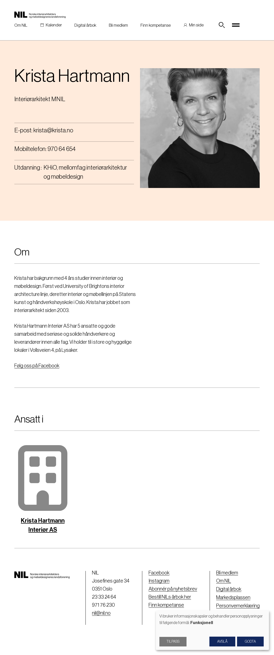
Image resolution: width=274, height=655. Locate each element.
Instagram (159, 581)
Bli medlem (118, 25)
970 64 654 (62, 149)
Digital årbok (85, 25)
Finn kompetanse (156, 25)
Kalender (54, 25)
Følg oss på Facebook (36, 365)
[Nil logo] (40, 15)
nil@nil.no (101, 613)
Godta (250, 641)
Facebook (159, 572)
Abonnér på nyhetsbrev (173, 589)
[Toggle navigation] (235, 25)
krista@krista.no (53, 130)
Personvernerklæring (238, 605)
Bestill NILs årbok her (170, 597)
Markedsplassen (233, 597)
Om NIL (20, 25)
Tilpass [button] (172, 641)
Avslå (222, 641)
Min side (196, 25)
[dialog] (212, 630)
